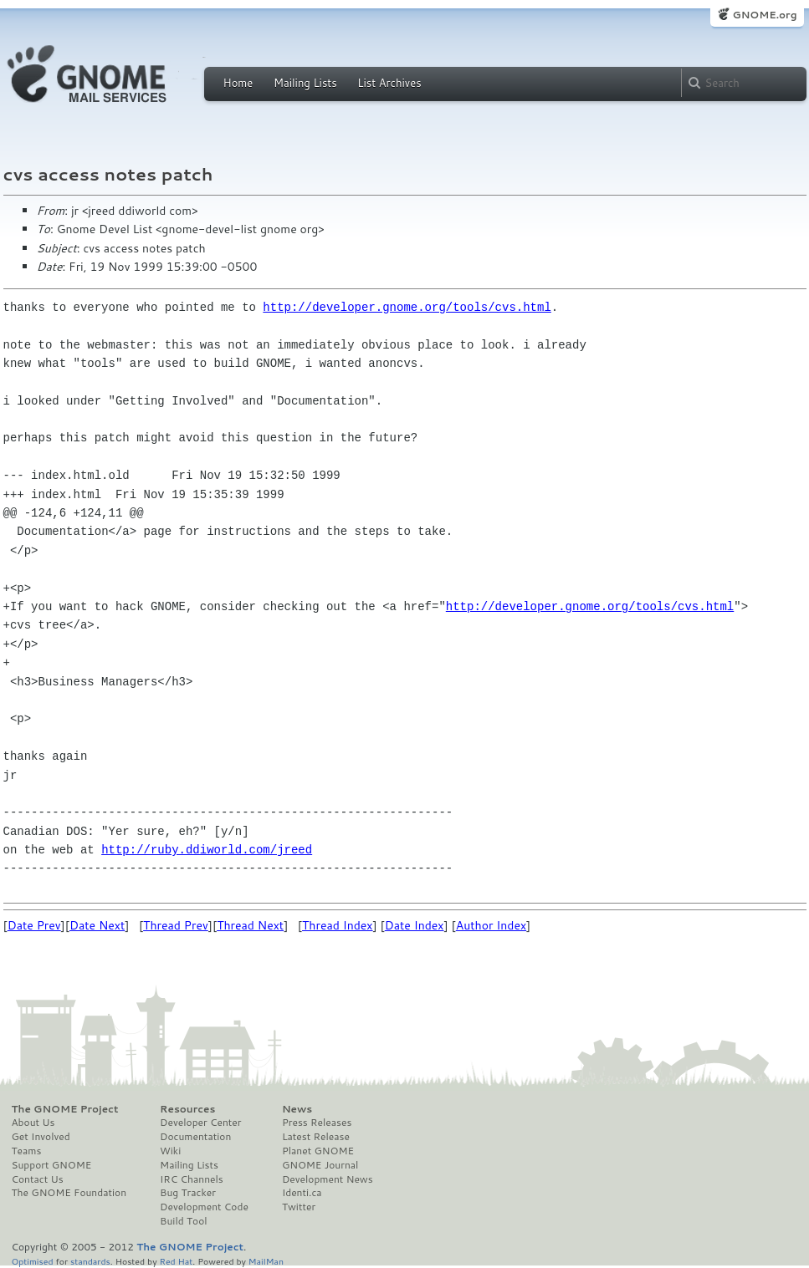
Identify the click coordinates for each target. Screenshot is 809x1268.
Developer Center (200, 1122)
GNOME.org (764, 15)
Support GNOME (52, 1165)
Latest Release (316, 1136)
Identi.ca (302, 1192)
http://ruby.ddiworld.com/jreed (206, 850)
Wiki (170, 1151)
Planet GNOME (318, 1151)
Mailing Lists (305, 82)
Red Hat (175, 1261)
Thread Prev (175, 925)
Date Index (414, 925)
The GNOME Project (65, 1109)
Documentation (195, 1136)
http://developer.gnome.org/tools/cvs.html (406, 307)
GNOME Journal (320, 1165)
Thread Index (337, 925)
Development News (327, 1179)
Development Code (204, 1207)
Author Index (491, 925)
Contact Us (38, 1179)
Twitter (298, 1207)
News (297, 1109)
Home (238, 82)
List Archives (389, 82)
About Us (33, 1122)
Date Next (97, 925)
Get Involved (41, 1136)
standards (90, 1261)
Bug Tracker (188, 1192)
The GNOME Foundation (69, 1192)
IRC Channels (191, 1179)
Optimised (33, 1261)
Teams (27, 1151)
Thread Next (250, 925)
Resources (187, 1109)
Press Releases (316, 1122)
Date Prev (34, 925)
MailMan (266, 1261)
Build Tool (183, 1221)
